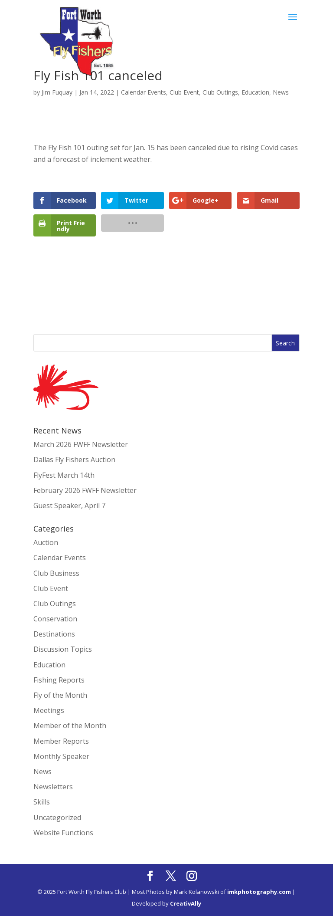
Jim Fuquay (57, 92)
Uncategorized (57, 817)
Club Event (184, 92)
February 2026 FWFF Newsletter (85, 490)
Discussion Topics (62, 649)
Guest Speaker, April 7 (69, 505)
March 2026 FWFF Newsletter (80, 444)
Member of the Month (69, 725)
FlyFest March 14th (64, 475)
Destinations (54, 634)
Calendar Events (143, 92)
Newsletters (53, 786)
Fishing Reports (59, 680)
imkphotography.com (259, 892)
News (281, 92)
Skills (41, 802)
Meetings (48, 710)
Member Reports (61, 741)
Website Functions (63, 832)
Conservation (55, 619)
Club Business (56, 573)
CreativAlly (185, 903)
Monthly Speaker (61, 756)
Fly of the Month (60, 695)
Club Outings (220, 92)
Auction (45, 542)
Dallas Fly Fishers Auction (74, 459)
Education (255, 92)
